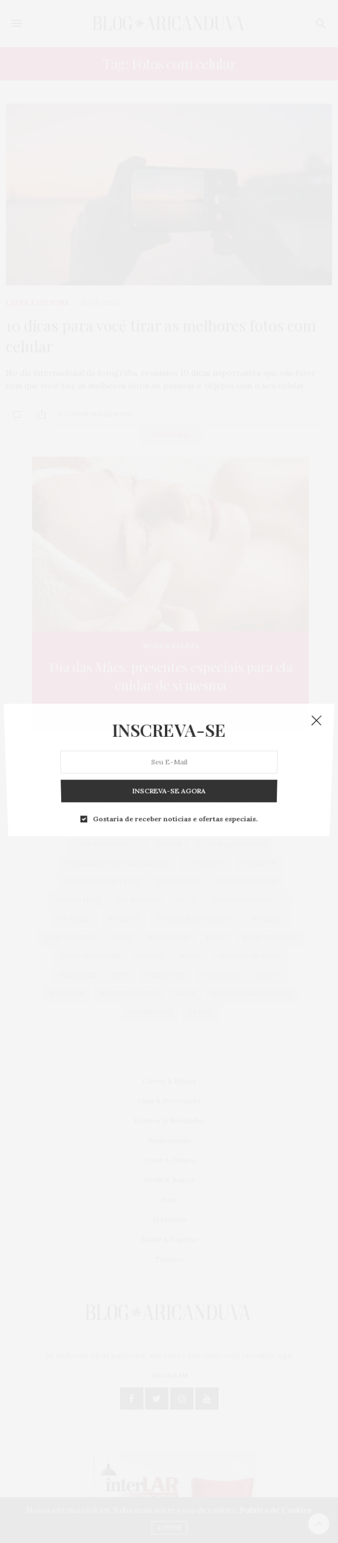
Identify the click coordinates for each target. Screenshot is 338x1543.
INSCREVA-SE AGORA (169, 731)
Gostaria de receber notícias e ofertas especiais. (174, 739)
